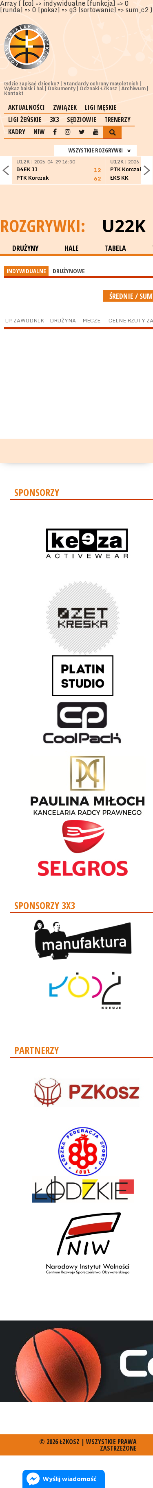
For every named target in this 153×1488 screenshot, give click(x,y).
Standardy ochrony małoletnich (100, 83)
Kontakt (14, 93)
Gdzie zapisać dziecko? (31, 83)
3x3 (54, 119)
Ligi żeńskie (25, 119)
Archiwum (133, 88)
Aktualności (26, 107)
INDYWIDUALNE (26, 271)
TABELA (115, 248)
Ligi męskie (101, 107)
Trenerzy (117, 119)
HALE (71, 248)
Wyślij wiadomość (70, 1479)
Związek (65, 107)
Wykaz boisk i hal (24, 88)
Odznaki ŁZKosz (98, 88)
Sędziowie (81, 119)
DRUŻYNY (25, 248)
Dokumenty (61, 88)
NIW (39, 131)
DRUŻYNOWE (69, 271)
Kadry (16, 131)
